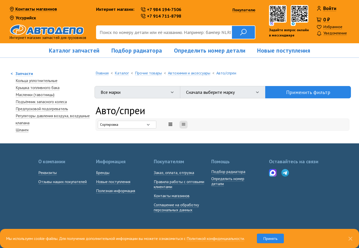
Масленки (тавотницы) (35, 94)
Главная (102, 72)
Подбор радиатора (136, 50)
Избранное (332, 26)
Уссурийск (23, 18)
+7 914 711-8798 (161, 16)
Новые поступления (283, 50)
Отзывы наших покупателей (62, 181)
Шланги (22, 129)
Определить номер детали (210, 50)
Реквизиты (47, 172)
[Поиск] (164, 32)
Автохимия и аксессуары (189, 72)
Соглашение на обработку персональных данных (176, 207)
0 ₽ (326, 20)
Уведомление (332, 33)
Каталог (122, 72)
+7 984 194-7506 (161, 9)
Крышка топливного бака (37, 87)
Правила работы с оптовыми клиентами (179, 184)
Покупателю (243, 9)
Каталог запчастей (74, 50)
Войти (329, 8)
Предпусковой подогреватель (42, 108)
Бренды (102, 172)
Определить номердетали (227, 181)
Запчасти (24, 73)
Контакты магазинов (33, 9)
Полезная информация (115, 190)
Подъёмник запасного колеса (41, 101)
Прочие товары (148, 72)
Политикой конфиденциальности (215, 238)
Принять (270, 238)
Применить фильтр (308, 92)
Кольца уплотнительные (36, 80)
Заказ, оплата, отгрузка (174, 172)
